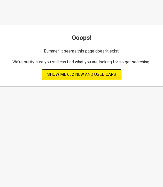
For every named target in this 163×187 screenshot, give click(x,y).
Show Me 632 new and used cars (81, 74)
